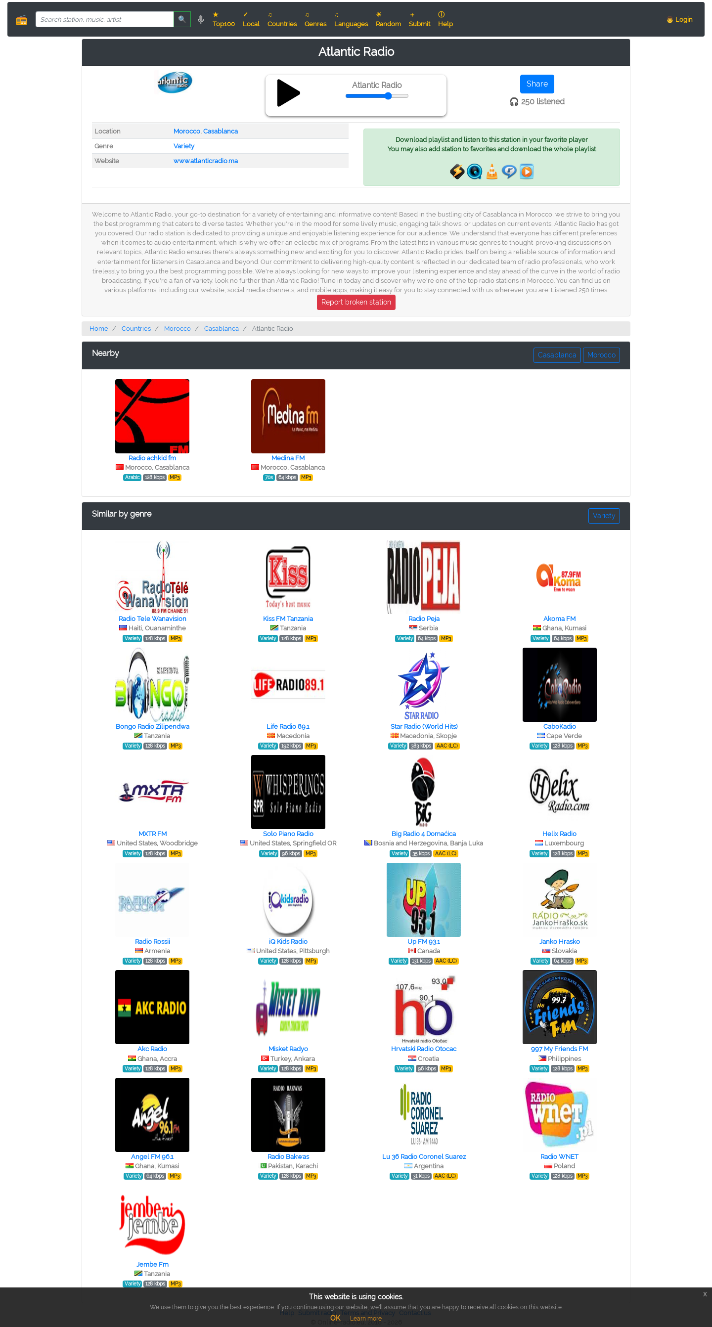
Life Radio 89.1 (288, 726)
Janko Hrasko (559, 941)
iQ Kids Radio (288, 941)
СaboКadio (559, 726)
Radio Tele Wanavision (152, 618)
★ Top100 (224, 19)
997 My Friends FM (559, 1049)
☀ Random (388, 19)
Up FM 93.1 (423, 941)
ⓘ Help (445, 19)
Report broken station (356, 302)
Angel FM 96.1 (152, 1156)
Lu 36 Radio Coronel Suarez (424, 1156)
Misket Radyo (288, 1049)
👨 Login (679, 19)
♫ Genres (315, 19)
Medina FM (288, 458)
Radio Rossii (152, 941)
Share (537, 83)
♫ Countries (282, 19)
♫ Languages (351, 19)
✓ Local (251, 19)
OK (335, 1318)
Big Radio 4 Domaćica (424, 834)
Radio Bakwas (288, 1156)
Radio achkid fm (152, 458)
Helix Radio (559, 834)
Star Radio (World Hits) (424, 726)
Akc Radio (152, 1049)
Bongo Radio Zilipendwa (152, 726)
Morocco (187, 131)
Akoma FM (559, 618)
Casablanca (220, 131)
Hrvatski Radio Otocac (423, 1049)
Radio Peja (424, 618)
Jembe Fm (152, 1264)
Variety (184, 146)
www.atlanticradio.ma (206, 161)
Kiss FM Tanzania (288, 618)
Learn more (366, 1318)
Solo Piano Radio (288, 834)
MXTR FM (152, 834)
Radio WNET (559, 1156)
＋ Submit (419, 19)
